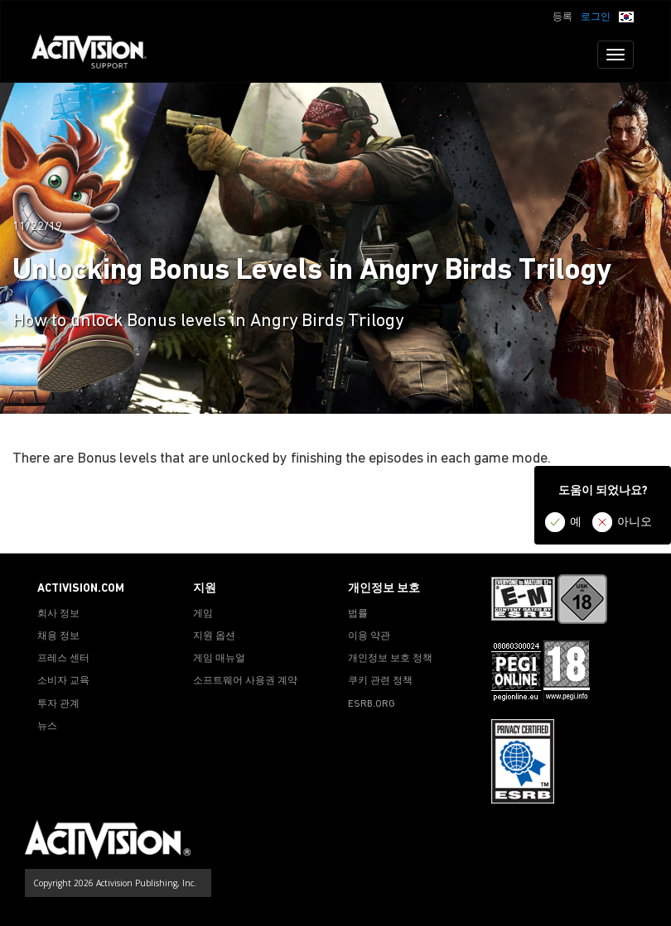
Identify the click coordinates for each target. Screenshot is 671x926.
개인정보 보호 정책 (390, 659)
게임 (203, 614)
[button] (626, 16)
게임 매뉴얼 (219, 659)
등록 (562, 17)
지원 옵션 (214, 636)
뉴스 (47, 727)
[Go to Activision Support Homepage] (97, 54)
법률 (358, 614)
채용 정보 (58, 636)
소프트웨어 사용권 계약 (245, 681)
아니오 (634, 522)
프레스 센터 (63, 659)
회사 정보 (58, 614)
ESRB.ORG (371, 704)
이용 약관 (369, 636)
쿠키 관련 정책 (380, 681)
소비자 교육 (63, 681)
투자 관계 (58, 704)
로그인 (596, 17)
